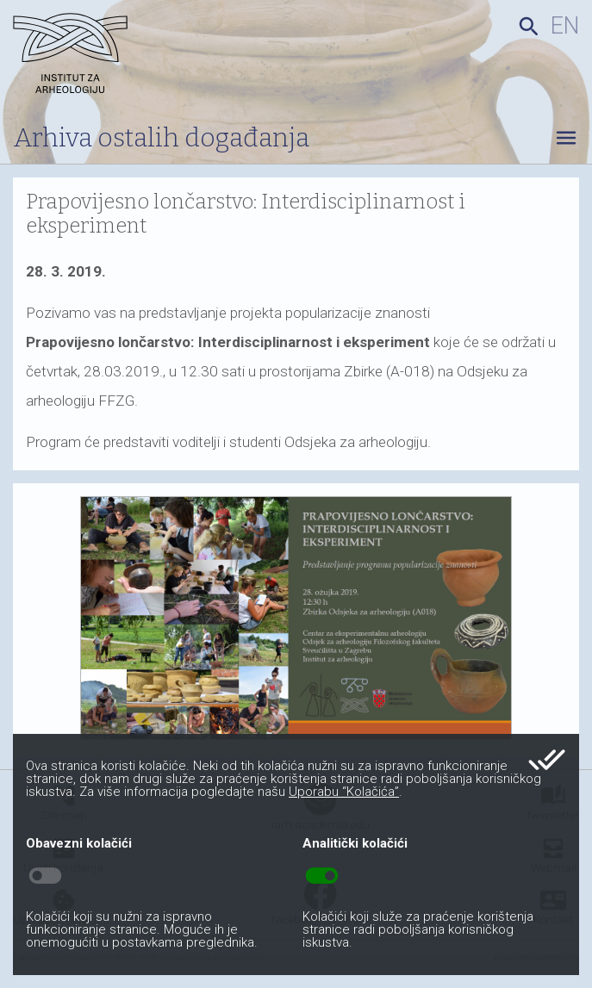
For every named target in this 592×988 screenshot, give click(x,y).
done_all (546, 760)
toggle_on (321, 876)
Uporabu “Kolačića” (344, 791)
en (565, 26)
